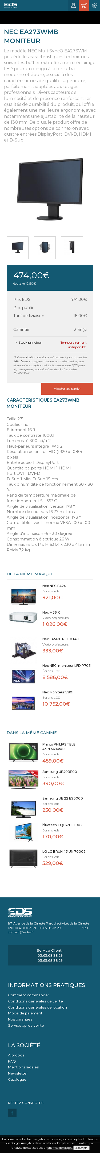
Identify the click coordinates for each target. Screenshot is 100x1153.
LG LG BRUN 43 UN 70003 (64, 852)
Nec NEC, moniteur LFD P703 (66, 666)
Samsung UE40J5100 (59, 772)
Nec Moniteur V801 (57, 692)
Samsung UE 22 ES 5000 (62, 798)
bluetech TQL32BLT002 (62, 825)
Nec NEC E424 (54, 586)
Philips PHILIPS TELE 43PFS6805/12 (58, 746)
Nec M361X (51, 612)
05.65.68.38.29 (50, 955)
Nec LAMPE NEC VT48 (60, 639)
